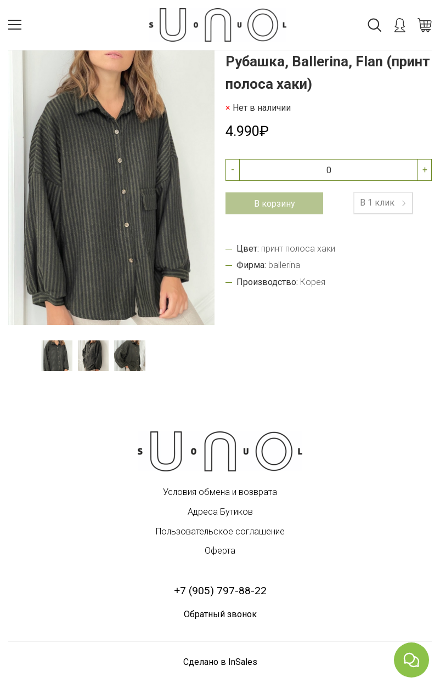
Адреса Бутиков (220, 511)
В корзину (274, 203)
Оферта (220, 550)
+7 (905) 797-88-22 (220, 590)
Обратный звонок (220, 614)
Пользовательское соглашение (220, 531)
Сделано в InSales (220, 662)
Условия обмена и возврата (220, 492)
